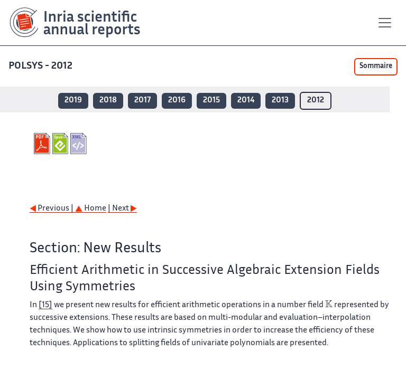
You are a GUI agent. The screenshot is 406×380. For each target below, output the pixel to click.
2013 (280, 100)
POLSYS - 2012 (40, 66)
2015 (211, 100)
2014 (245, 100)
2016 (177, 100)
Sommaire (375, 66)
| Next (122, 208)
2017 (142, 100)
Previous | (52, 208)
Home (90, 208)
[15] (45, 305)
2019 (73, 100)
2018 (108, 100)
